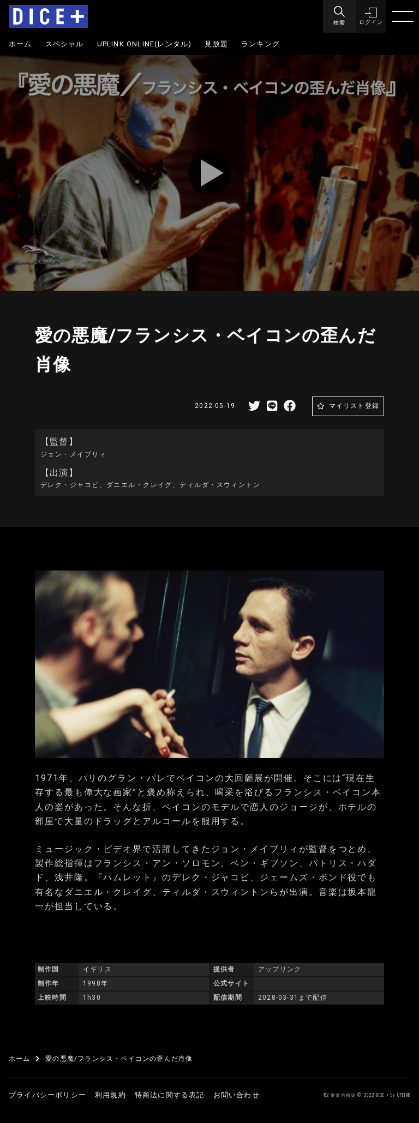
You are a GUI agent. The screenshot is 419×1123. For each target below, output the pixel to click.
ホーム (20, 44)
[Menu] (337, 16)
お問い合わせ (236, 1095)
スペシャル (64, 44)
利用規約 (110, 1095)
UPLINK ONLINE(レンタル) (144, 44)
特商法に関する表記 (170, 1095)
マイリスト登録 (354, 406)
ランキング (260, 44)
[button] (370, 16)
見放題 (216, 44)
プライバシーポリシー (47, 1095)
